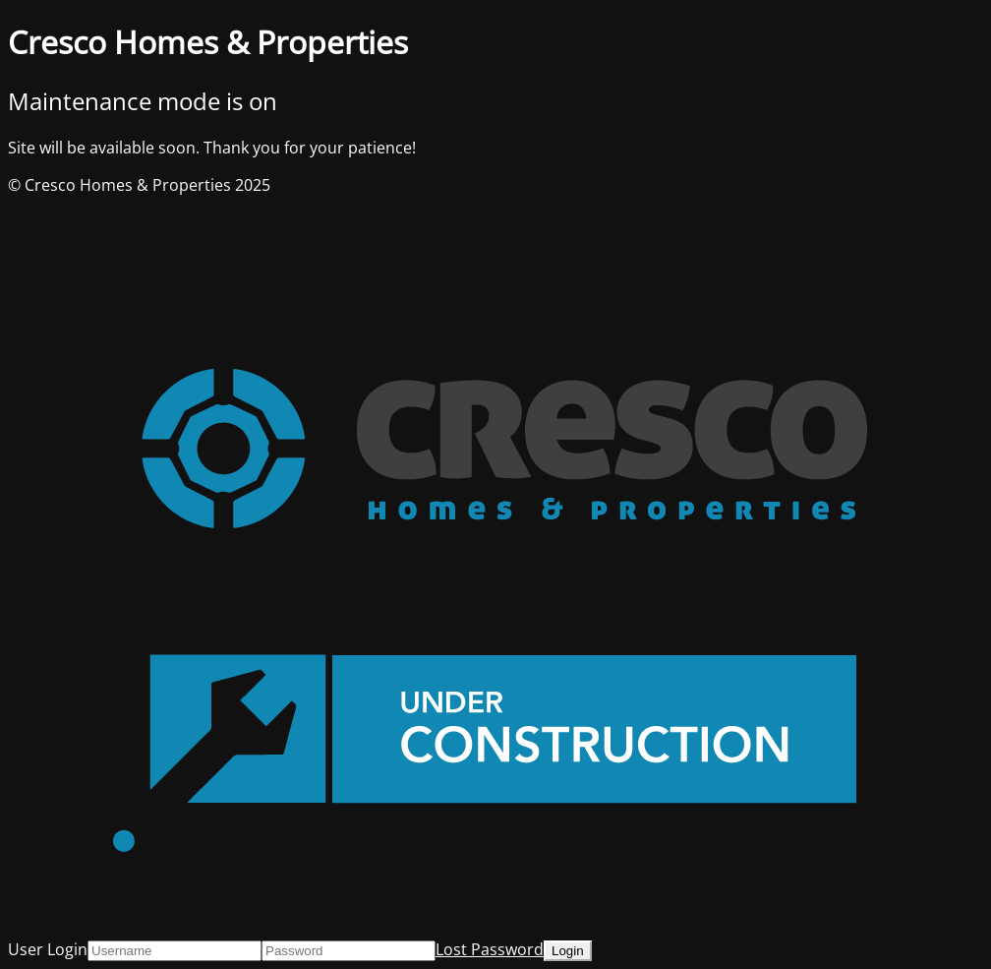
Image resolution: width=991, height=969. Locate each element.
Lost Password (490, 949)
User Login (47, 949)
